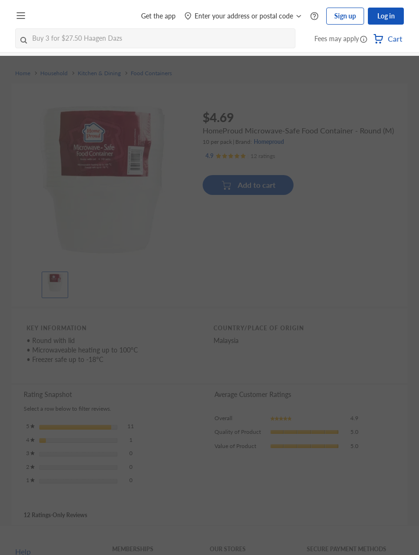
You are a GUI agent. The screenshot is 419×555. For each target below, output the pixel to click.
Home (22, 73)
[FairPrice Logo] (56, 16)
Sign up (345, 16)
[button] (363, 39)
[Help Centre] (314, 16)
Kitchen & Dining (99, 73)
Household (54, 73)
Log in (386, 16)
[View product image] (55, 282)
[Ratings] (240, 156)
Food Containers (151, 73)
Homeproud (269, 141)
